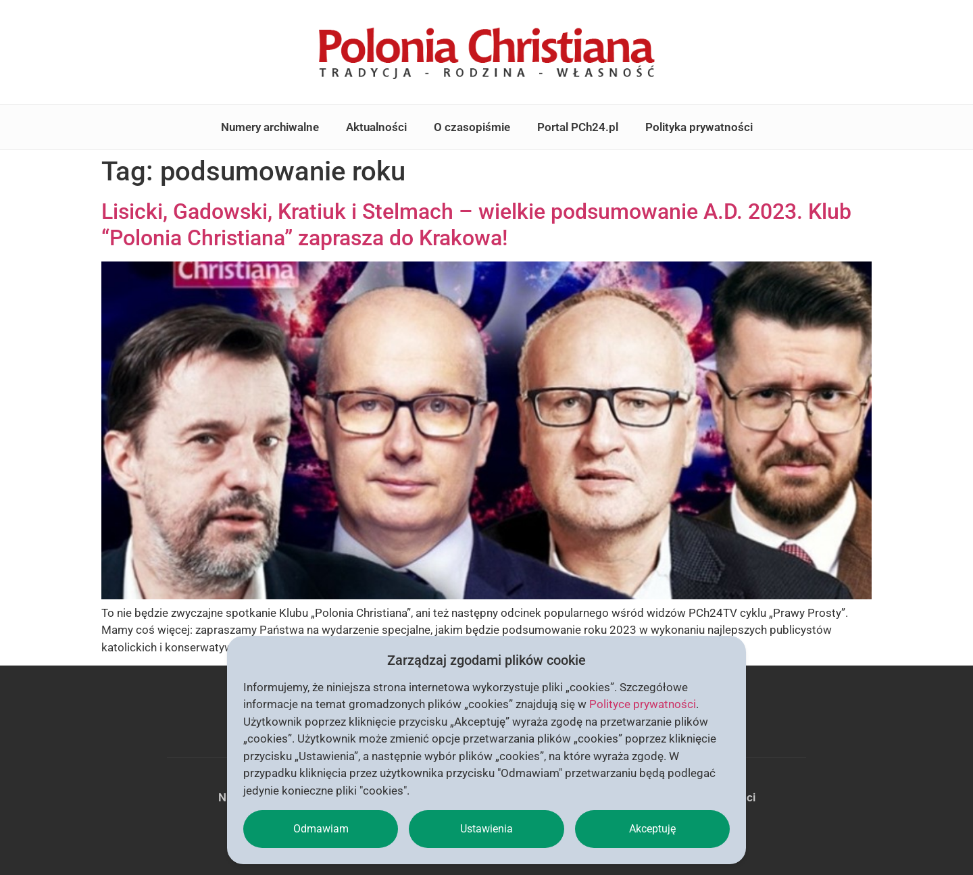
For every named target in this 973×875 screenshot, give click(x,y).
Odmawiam (321, 828)
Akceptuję (652, 828)
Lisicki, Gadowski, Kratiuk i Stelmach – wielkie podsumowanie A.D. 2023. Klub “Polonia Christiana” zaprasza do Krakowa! (476, 224)
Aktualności (376, 127)
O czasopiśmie (472, 127)
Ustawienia (486, 828)
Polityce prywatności (642, 704)
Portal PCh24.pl (577, 127)
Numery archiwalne (270, 127)
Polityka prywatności (699, 127)
